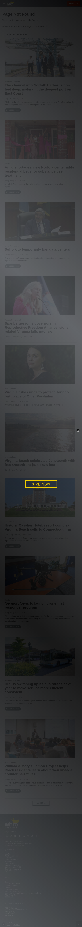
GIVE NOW (41, 484)
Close (78, 430)
